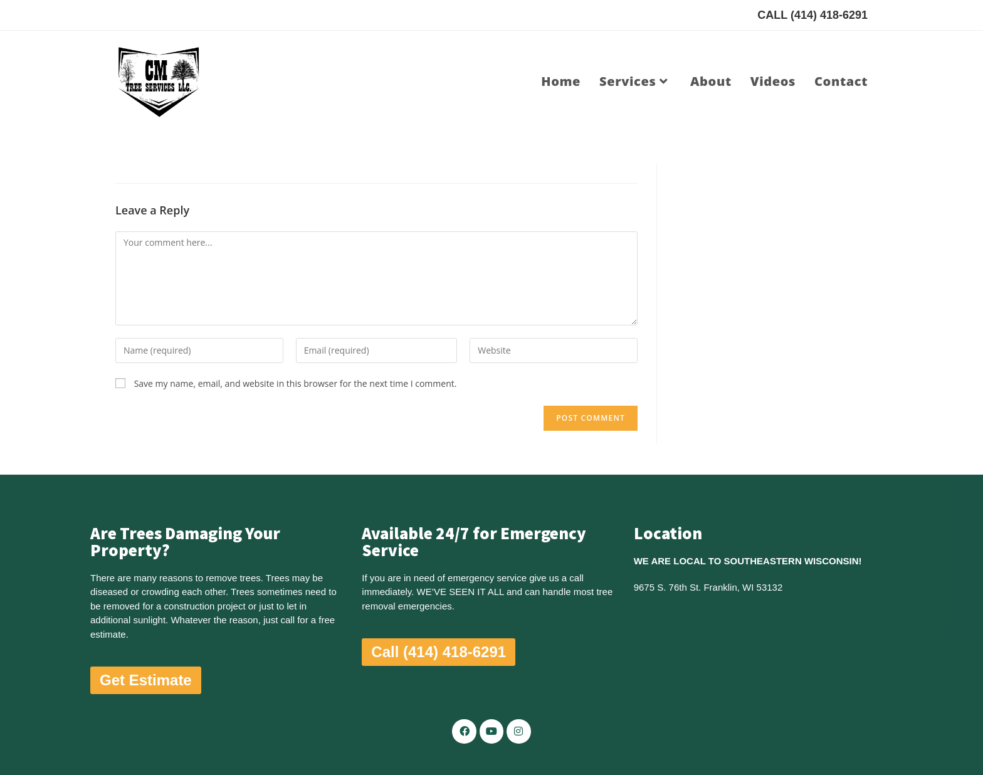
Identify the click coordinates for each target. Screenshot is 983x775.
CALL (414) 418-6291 (812, 15)
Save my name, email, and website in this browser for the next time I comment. (295, 383)
